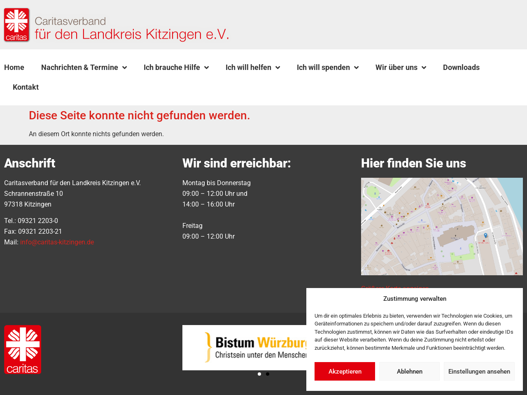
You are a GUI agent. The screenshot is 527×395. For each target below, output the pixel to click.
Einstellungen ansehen (479, 371)
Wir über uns (400, 67)
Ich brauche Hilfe (176, 67)
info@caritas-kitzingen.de (57, 242)
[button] (68, 87)
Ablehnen (409, 371)
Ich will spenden (328, 67)
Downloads (461, 67)
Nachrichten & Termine (84, 67)
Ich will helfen (253, 67)
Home (14, 67)
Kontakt (26, 87)
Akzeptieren (345, 371)
